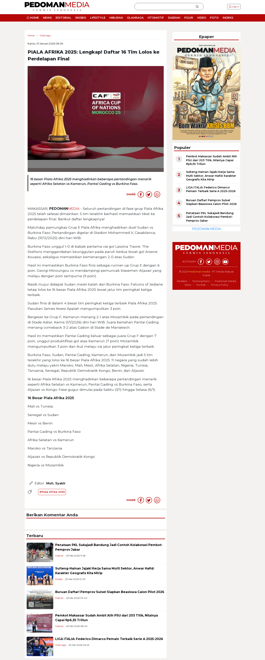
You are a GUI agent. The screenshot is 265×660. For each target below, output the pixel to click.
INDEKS (228, 17)
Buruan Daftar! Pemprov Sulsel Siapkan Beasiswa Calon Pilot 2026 (109, 592)
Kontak (201, 284)
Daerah (59, 555)
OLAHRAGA (135, 17)
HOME (33, 17)
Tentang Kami (201, 281)
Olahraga (60, 644)
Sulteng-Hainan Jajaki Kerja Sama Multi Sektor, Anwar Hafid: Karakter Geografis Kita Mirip (211, 175)
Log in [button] (234, 6)
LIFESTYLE (97, 17)
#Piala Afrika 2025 (52, 491)
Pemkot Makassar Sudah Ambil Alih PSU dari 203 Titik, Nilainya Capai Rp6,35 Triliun (211, 160)
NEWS (47, 17)
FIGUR (188, 17)
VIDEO (201, 17)
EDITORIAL (63, 17)
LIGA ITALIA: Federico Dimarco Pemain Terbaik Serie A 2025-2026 (109, 639)
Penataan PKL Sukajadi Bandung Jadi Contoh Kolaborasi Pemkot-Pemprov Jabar (210, 216)
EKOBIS (80, 17)
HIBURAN (116, 17)
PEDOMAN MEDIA (206, 229)
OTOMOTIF (156, 17)
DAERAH (174, 17)
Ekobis (59, 579)
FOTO (214, 17)
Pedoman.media (199, 271)
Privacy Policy (219, 284)
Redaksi (182, 281)
